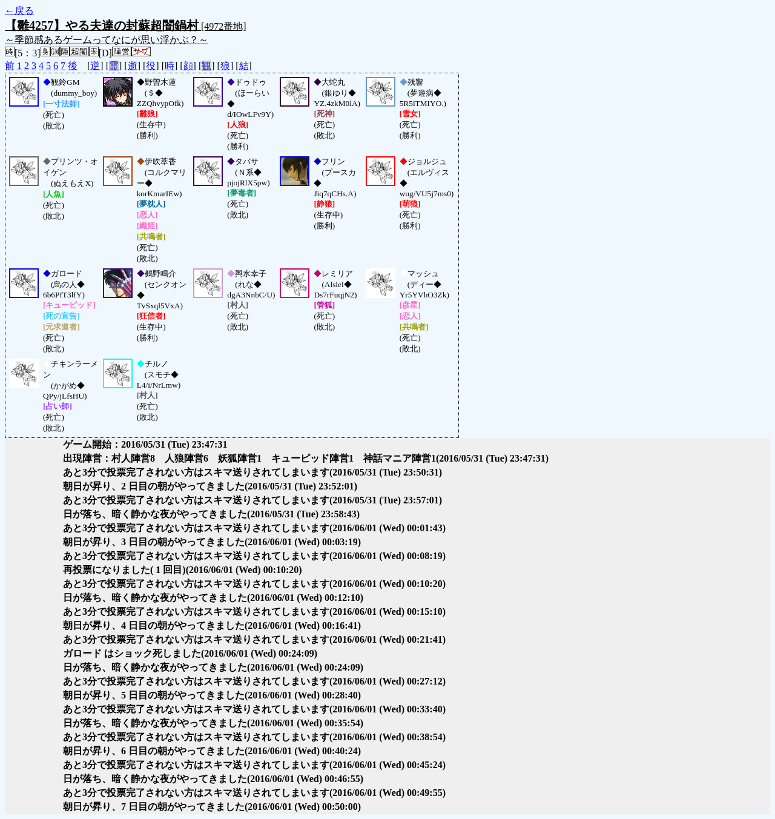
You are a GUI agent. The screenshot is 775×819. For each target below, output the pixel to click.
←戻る (19, 10)
